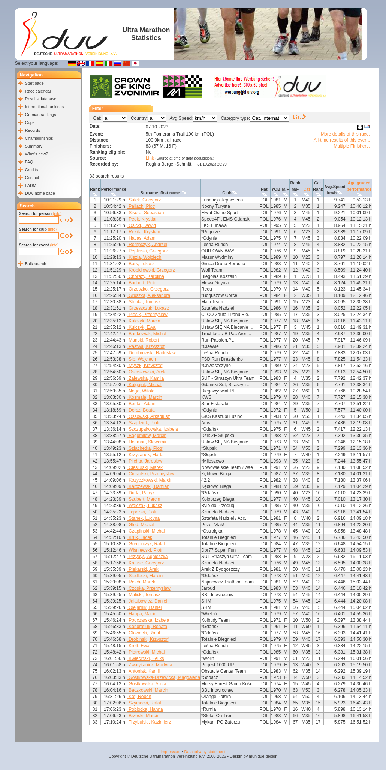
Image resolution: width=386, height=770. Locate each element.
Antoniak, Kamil (143, 671)
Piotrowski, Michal (146, 652)
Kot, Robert (139, 696)
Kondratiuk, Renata (147, 626)
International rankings (44, 106)
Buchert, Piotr (141, 282)
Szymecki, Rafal (144, 703)
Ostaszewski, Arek (146, 372)
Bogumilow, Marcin (146, 435)
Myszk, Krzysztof (144, 365)
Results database (40, 99)
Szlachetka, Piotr (144, 448)
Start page (34, 83)
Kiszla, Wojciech (144, 257)
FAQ (29, 162)
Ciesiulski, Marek (145, 467)
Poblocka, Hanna (145, 709)
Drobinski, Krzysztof (147, 639)
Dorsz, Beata (141, 410)
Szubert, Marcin (143, 499)
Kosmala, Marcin (144, 397)
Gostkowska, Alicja (146, 683)
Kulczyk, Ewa (141, 327)
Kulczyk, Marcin (143, 321)
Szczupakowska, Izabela (152, 429)
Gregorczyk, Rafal (146, 543)
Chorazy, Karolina (145, 276)
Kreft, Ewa (138, 645)
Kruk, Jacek (139, 537)
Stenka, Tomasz (144, 301)
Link (150, 158)
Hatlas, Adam (141, 238)
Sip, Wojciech (141, 359)
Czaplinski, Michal (146, 531)
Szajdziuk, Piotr (143, 422)
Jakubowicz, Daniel (147, 601)
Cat (306, 189)
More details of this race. (345, 134)
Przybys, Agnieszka (147, 556)
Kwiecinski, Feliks (145, 658)
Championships (39, 138)
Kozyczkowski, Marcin (150, 480)
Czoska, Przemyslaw (149, 588)
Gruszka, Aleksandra (148, 295)
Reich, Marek (141, 582)
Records (32, 130)
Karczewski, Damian (148, 486)
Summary (33, 146)
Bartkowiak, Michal (146, 333)
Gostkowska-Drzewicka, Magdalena (163, 677)
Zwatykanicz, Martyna (149, 664)
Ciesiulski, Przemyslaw (150, 473)
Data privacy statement (204, 751)
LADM (30, 185)
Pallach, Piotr (141, 206)
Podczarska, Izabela (148, 620)
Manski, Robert (143, 340)
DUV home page (40, 193)
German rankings (40, 114)
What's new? (36, 154)
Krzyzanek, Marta (145, 454)
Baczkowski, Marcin (147, 690)
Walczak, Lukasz (144, 505)
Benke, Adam (141, 403)
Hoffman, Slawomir (146, 442)
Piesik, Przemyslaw (147, 314)
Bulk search (35, 263)
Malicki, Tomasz (143, 594)
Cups (29, 122)
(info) (57, 214)
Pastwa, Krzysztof (146, 346)
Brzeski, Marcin (143, 715)
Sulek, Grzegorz (144, 200)
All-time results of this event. (342, 140)
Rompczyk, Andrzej (147, 244)
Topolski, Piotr (142, 512)
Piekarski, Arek (143, 569)
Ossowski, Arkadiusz (148, 416)
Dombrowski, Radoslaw (151, 352)
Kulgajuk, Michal (144, 384)
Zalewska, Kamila (145, 378)
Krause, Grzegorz (145, 563)
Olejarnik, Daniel (144, 607)
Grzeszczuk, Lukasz (148, 308)
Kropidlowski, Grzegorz (151, 270)
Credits (31, 169)
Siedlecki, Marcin (145, 575)
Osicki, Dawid (141, 225)
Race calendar (38, 91)
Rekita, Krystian (143, 231)
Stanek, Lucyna (143, 518)
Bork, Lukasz (141, 263)
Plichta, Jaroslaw (144, 461)
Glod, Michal (140, 524)
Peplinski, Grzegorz (147, 251)
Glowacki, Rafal (143, 633)
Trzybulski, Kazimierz (149, 722)
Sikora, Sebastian (145, 212)
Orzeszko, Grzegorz (148, 289)
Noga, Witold (140, 391)
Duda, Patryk (141, 492)
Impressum (170, 751)
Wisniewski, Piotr (145, 550)
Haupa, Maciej (142, 613)
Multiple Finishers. (352, 146)
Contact (32, 177)
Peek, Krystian (142, 219)
